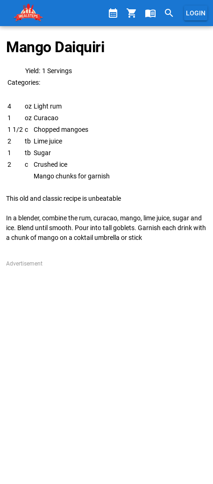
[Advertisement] (106, 374)
